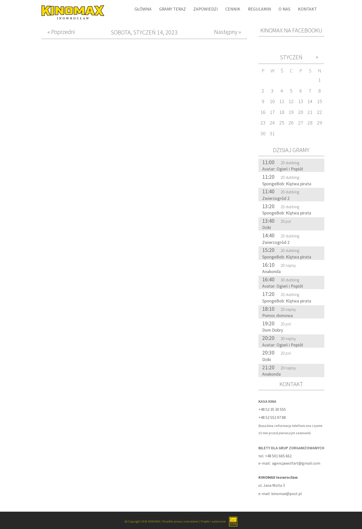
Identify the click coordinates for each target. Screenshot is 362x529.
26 (291, 122)
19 (291, 112)
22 (319, 112)
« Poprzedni (61, 32)
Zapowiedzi (205, 9)
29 (319, 122)
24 (272, 122)
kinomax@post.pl (286, 493)
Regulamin (259, 9)
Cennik (232, 9)
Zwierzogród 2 (276, 198)
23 (262, 122)
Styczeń (291, 57)
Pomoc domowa (277, 315)
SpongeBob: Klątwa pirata (286, 184)
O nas (284, 9)
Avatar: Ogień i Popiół (282, 169)
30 (262, 133)
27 (300, 122)
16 (262, 112)
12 (291, 101)
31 (272, 133)
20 (300, 112)
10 (272, 101)
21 (309, 112)
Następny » (227, 32)
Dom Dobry (272, 330)
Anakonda (271, 271)
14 (309, 101)
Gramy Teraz (172, 9)
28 (309, 122)
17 (272, 112)
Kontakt (307, 9)
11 (281, 101)
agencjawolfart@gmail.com (296, 463)
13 (300, 101)
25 (281, 122)
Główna (143, 9)
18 (281, 112)
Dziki (266, 227)
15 (319, 101)
